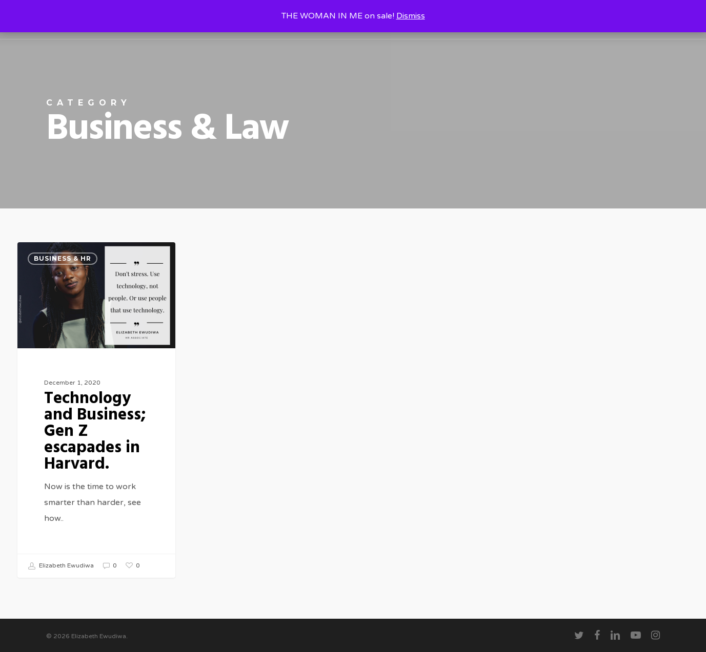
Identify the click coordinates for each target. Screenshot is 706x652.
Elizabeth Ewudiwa (61, 566)
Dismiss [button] (410, 16)
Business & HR (62, 258)
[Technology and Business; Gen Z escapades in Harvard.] (96, 410)
